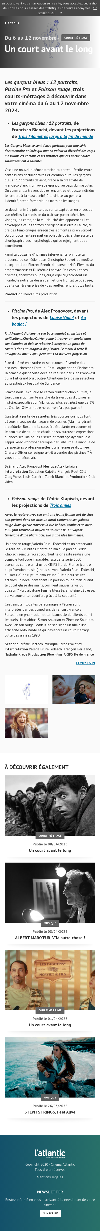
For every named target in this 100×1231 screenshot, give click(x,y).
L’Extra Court (85, 663)
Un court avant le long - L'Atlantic (50, 1153)
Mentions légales (50, 1177)
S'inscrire (50, 1213)
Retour (12, 23)
